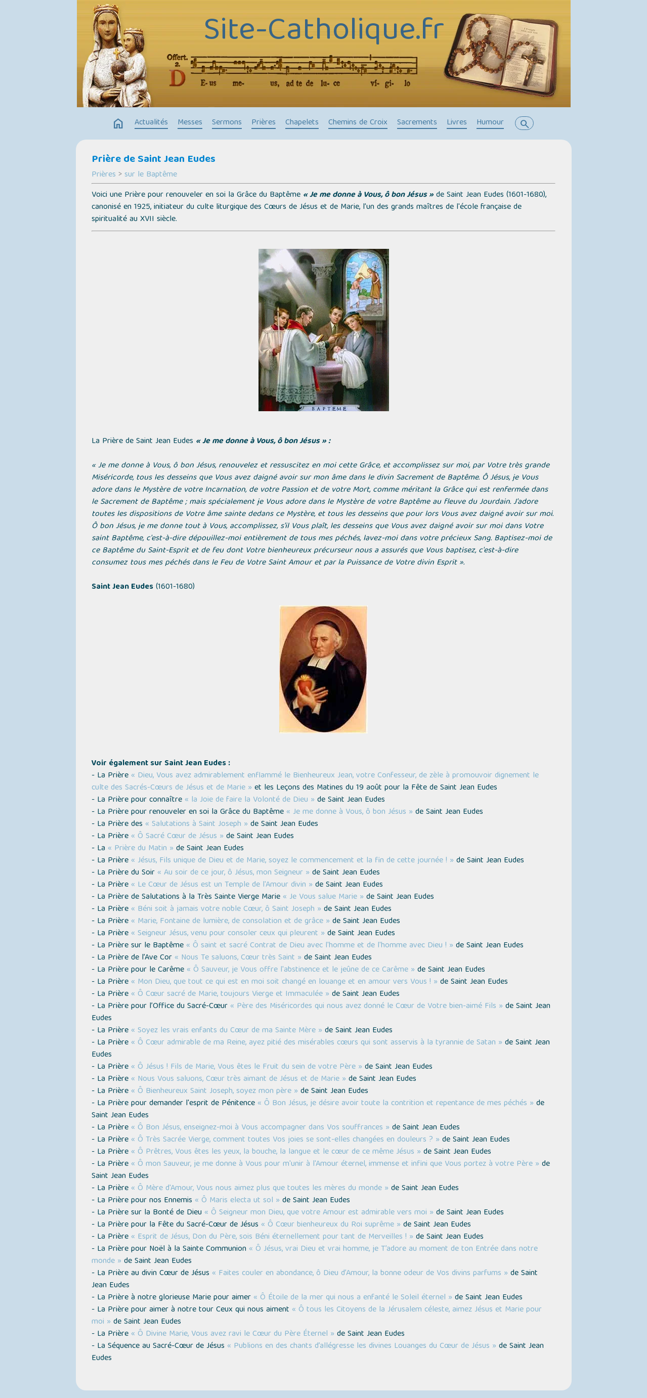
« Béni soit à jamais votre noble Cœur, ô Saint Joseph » (226, 909)
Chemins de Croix (357, 123)
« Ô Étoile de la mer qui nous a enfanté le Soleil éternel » (352, 1298)
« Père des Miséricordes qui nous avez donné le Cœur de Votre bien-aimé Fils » (366, 1006)
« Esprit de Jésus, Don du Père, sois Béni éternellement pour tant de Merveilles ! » (272, 1237)
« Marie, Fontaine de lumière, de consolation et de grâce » (230, 921)
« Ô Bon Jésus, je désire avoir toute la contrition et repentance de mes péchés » (395, 1104)
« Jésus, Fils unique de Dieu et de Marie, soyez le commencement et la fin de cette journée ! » (292, 861)
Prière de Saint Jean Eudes (153, 160)
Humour (490, 123)
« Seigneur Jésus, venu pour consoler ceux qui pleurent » (228, 934)
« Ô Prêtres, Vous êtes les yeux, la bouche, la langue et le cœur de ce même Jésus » (276, 1152)
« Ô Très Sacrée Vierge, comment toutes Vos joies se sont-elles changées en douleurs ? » (285, 1140)
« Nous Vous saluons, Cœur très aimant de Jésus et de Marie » (238, 1079)
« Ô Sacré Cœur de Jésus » (177, 836)
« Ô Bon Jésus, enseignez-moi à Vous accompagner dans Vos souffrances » (260, 1128)
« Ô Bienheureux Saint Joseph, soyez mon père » (214, 1091)
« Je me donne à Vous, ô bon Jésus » (349, 812)
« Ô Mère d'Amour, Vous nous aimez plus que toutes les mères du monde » (260, 1189)
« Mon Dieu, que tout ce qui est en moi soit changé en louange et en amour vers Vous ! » (284, 982)
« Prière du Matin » (141, 849)
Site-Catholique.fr (323, 32)
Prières (263, 123)
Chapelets (302, 123)
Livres (457, 123)
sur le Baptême (150, 175)
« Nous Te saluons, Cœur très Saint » (238, 958)
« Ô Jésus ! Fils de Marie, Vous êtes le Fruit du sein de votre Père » (246, 1067)
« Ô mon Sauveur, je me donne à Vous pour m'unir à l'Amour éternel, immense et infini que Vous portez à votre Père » (335, 1164)
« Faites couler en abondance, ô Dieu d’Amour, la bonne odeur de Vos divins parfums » (360, 1273)
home (118, 123)
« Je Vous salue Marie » (323, 897)
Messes (190, 123)
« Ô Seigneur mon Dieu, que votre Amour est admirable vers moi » (319, 1213)
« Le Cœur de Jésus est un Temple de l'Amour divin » (222, 885)
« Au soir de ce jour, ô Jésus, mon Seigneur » (233, 873)
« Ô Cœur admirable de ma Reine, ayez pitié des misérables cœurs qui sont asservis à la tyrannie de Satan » (316, 1043)
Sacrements (417, 123)
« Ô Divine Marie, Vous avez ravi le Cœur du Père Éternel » (232, 1334)
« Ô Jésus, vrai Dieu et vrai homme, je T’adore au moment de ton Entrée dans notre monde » (315, 1255)
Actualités (151, 123)
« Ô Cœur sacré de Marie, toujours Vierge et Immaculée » (230, 994)
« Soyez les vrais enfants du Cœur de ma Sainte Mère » (226, 1031)
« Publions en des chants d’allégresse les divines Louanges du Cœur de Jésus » (361, 1346)
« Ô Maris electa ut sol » (237, 1201)
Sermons (227, 123)
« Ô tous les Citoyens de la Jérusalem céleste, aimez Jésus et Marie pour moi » (317, 1316)
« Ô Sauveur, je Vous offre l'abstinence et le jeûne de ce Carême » (301, 970)
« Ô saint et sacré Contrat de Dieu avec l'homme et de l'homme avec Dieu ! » (319, 946)
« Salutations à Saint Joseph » (196, 824)
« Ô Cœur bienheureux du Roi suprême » (331, 1225)
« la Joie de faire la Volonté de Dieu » (250, 800)
